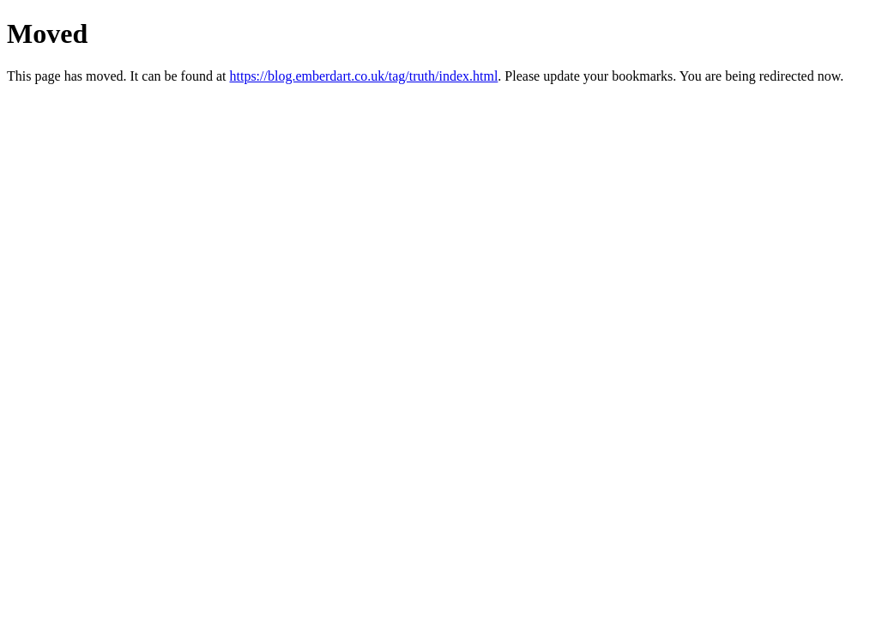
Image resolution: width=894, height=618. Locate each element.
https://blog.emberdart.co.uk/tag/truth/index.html (363, 76)
